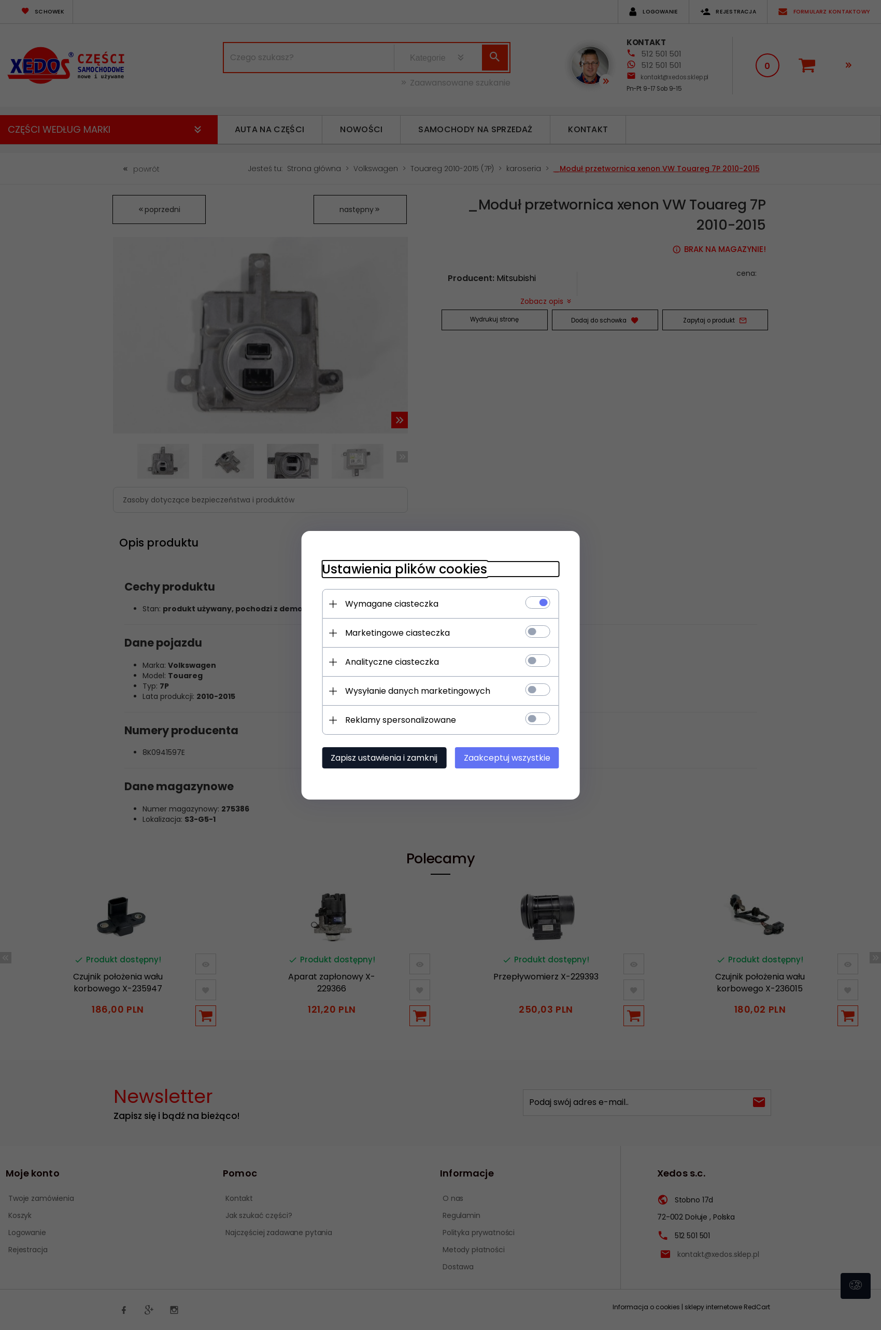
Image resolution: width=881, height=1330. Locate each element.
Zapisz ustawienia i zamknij (383, 758)
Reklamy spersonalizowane (400, 720)
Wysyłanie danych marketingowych (417, 691)
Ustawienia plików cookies (404, 569)
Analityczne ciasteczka (391, 662)
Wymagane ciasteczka (391, 604)
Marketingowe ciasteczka (397, 633)
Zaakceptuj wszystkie (507, 758)
